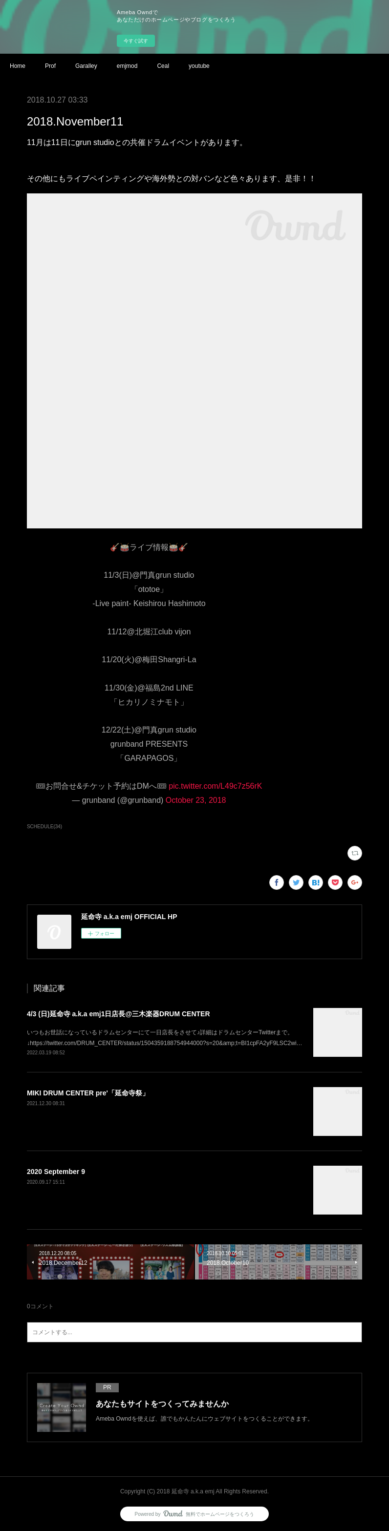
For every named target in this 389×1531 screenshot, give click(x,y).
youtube (199, 66)
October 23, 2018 (196, 800)
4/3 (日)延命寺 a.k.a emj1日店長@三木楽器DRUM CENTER (118, 1014)
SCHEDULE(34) (44, 826)
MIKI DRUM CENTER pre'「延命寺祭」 (88, 1093)
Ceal (163, 66)
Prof (50, 66)
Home (17, 66)
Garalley (86, 66)
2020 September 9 (56, 1171)
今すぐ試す (136, 40)
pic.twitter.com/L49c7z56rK (215, 786)
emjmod (127, 66)
